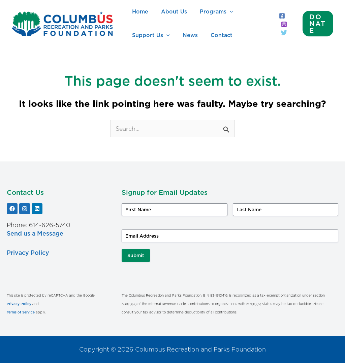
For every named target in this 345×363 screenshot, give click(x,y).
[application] (224, 12)
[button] (317, 23)
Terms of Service (21, 312)
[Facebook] (280, 16)
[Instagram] (282, 24)
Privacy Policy (28, 252)
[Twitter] (282, 33)
